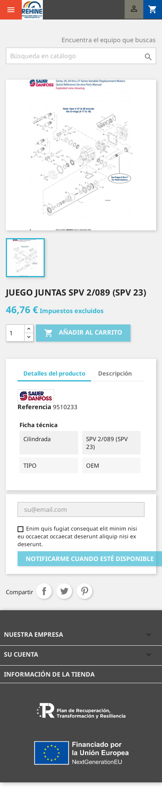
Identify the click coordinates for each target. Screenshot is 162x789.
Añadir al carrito (83, 333)
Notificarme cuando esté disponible (90, 558)
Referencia (34, 407)
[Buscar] (81, 56)
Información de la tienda (49, 674)
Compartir (44, 591)
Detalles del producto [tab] (54, 373)
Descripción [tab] (115, 373)
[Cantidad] (15, 333)
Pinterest (84, 591)
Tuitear (64, 591)
